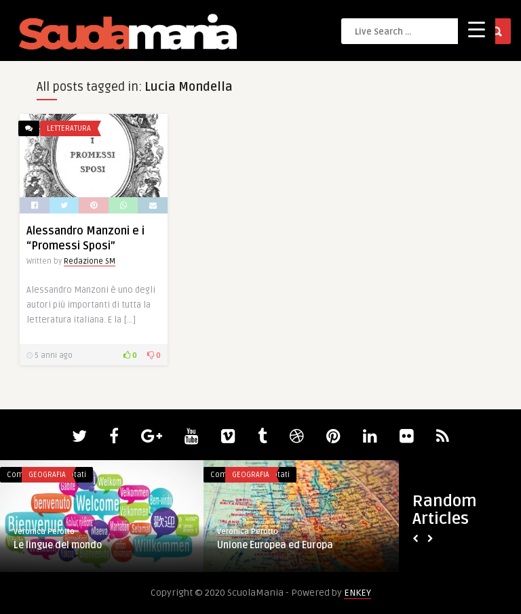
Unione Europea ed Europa (275, 545)
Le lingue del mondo (58, 545)
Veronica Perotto (44, 531)
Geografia (47, 474)
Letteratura (69, 128)
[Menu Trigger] (476, 28)
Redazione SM (89, 261)
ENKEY (357, 592)
